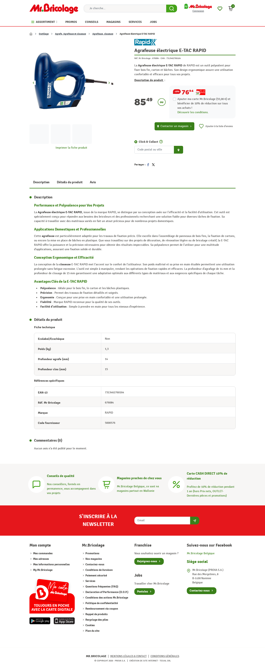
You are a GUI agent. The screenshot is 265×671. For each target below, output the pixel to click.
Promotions (92, 553)
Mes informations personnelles (51, 564)
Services (90, 581)
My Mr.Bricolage (42, 570)
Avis (93, 182)
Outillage (44, 33)
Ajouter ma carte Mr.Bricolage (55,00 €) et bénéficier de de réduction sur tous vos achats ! (203, 103)
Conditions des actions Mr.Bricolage (106, 597)
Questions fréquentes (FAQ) (101, 586)
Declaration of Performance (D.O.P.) (106, 592)
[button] (231, 8)
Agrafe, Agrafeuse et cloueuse (70, 33)
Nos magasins (93, 559)
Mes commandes (43, 553)
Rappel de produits (96, 614)
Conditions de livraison (99, 570)
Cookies (90, 625)
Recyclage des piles (96, 620)
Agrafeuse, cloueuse (102, 33)
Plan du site (92, 631)
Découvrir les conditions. (193, 112)
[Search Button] (171, 8)
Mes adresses (41, 559)
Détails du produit (69, 182)
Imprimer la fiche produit (71, 148)
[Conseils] (36, 484)
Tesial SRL (165, 660)
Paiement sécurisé (96, 575)
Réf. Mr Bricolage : (143, 58)
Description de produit (149, 80)
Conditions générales (165, 656)
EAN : (163, 58)
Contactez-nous (94, 564)
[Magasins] (106, 484)
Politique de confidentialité (101, 603)
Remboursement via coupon (101, 609)
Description (41, 182)
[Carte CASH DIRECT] (176, 484)
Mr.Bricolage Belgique (201, 553)
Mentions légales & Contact (128, 656)
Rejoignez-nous (147, 561)
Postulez (142, 591)
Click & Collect (148, 142)
